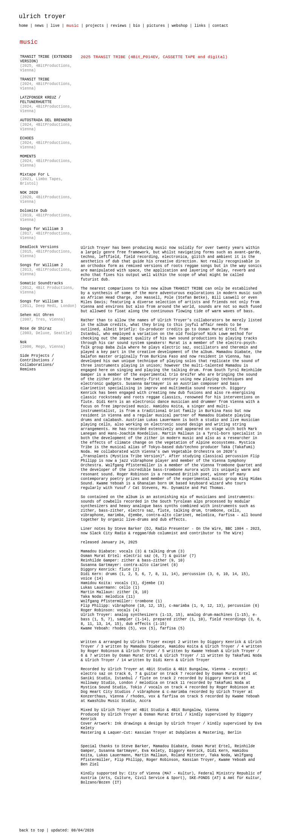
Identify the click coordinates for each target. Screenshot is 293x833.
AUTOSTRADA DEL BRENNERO (46, 120)
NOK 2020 (29, 193)
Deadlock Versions (39, 247)
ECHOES (27, 138)
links (200, 26)
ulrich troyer (42, 16)
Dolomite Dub (33, 211)
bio (136, 26)
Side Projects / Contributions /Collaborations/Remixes (37, 363)
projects (95, 26)
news (39, 26)
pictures (156, 26)
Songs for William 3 (41, 229)
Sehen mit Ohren (37, 315)
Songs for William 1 (41, 301)
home (23, 26)
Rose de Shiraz (36, 329)
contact (220, 26)
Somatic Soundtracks (41, 283)
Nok (23, 342)
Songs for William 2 (41, 265)
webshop (179, 26)
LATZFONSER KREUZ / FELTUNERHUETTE (40, 100)
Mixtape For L (34, 175)
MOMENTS (28, 156)
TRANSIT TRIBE (34, 79)
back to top (31, 830)
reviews (118, 26)
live (55, 26)
